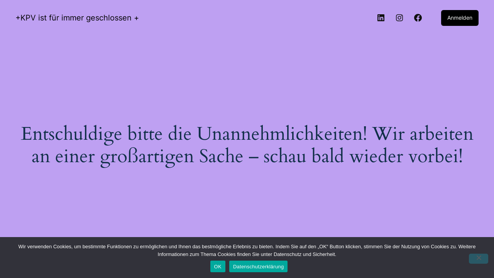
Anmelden (459, 17)
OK (218, 267)
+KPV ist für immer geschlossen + (77, 17)
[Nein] (478, 259)
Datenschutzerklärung (258, 267)
